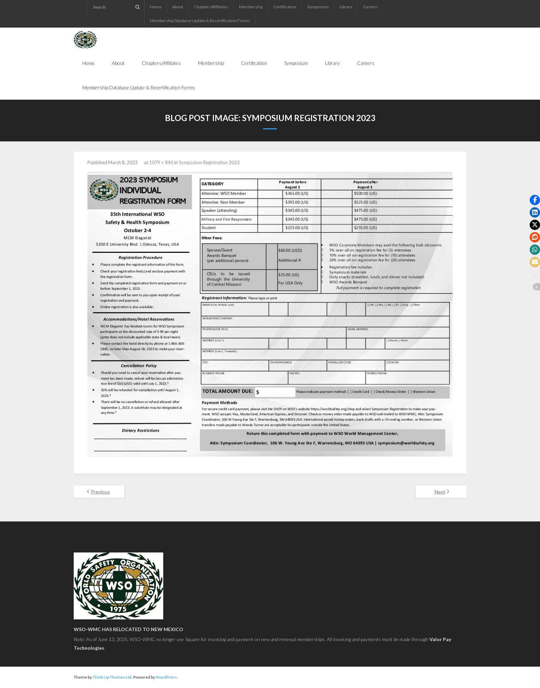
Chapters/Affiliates (211, 6)
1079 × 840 (161, 162)
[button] (535, 200)
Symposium (318, 6)
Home (156, 6)
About (177, 6)
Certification (285, 6)
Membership (251, 6)
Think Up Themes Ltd (112, 677)
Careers (370, 6)
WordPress (166, 677)
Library (346, 6)
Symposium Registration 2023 (209, 162)
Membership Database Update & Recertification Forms (200, 20)
